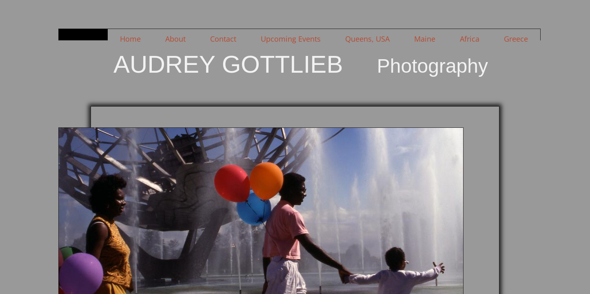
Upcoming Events (291, 39)
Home (130, 39)
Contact (223, 39)
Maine (424, 39)
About (175, 39)
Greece (516, 39)
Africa (469, 39)
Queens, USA (367, 39)
